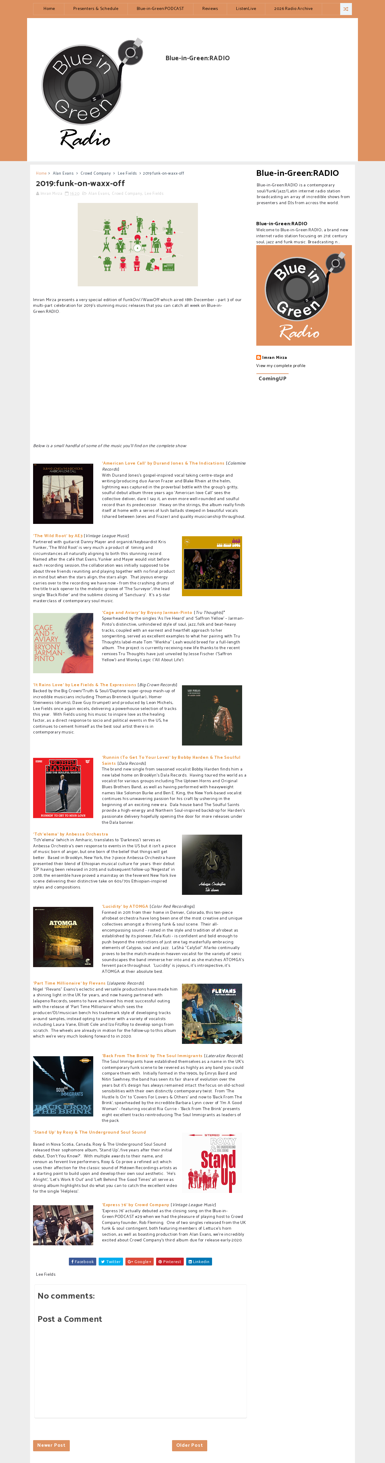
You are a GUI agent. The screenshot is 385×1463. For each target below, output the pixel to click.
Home (49, 8)
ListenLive (246, 8)
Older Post (189, 1445)
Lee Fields (127, 173)
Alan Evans (63, 173)
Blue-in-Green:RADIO (297, 173)
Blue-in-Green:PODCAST (160, 8)
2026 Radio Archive (293, 8)
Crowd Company (96, 173)
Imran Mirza (274, 358)
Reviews (210, 8)
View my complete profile (281, 366)
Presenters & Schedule (96, 8)
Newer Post (51, 1445)
